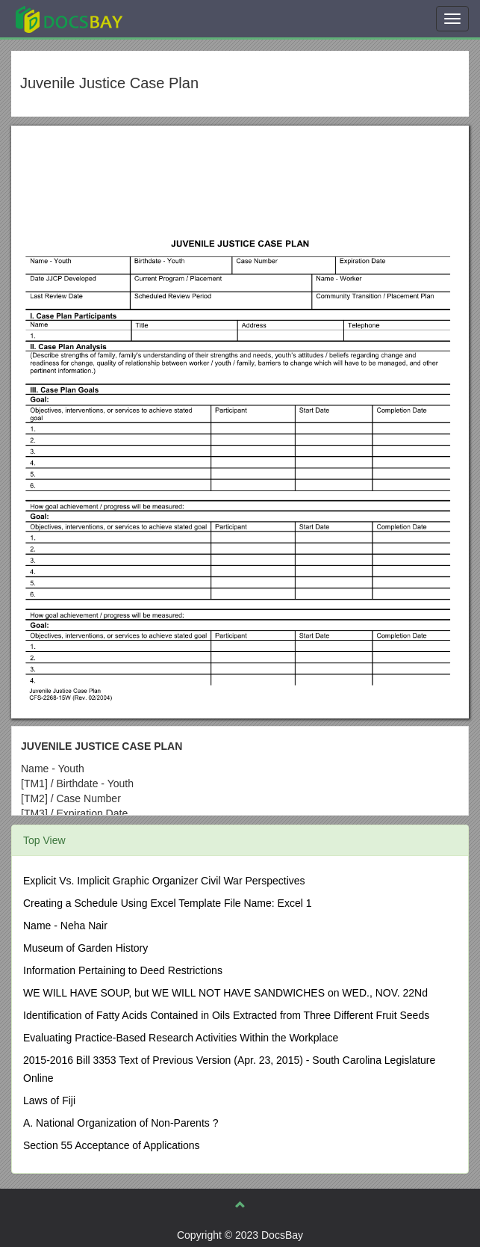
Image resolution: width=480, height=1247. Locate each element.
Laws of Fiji (49, 1100)
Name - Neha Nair (65, 926)
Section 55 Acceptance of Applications (111, 1145)
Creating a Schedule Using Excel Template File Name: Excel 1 (167, 903)
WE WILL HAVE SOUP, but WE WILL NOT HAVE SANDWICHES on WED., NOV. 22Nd (225, 993)
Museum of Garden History (85, 948)
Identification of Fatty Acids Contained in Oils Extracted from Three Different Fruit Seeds (226, 1015)
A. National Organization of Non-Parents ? (120, 1123)
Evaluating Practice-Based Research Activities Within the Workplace (180, 1038)
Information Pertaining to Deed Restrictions (122, 970)
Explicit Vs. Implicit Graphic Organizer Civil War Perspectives (164, 881)
